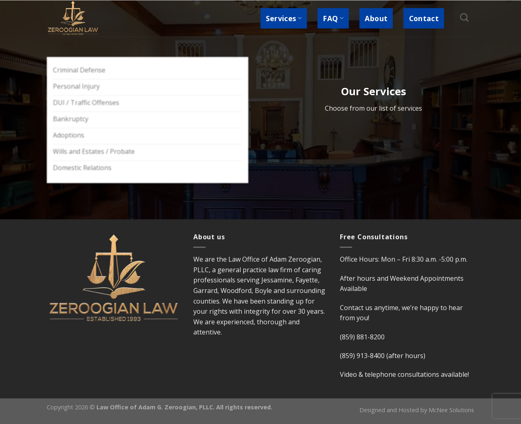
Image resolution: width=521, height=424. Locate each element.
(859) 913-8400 (362, 355)
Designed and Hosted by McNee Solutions (416, 410)
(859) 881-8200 (362, 336)
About (376, 18)
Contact (424, 18)
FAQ (333, 18)
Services (284, 18)
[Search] (464, 17)
